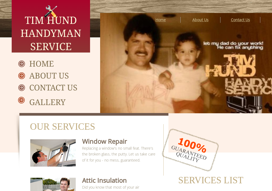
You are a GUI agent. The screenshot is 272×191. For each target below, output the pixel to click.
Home (41, 63)
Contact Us (53, 87)
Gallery (47, 102)
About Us (49, 75)
